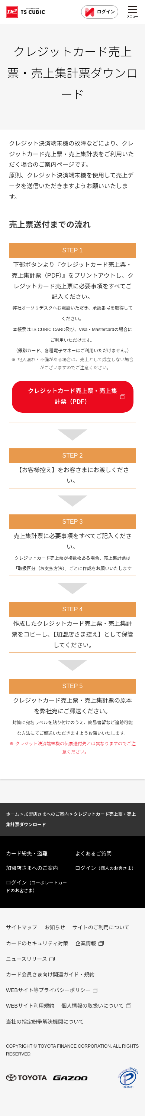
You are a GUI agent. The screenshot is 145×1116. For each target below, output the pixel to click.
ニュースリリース (26, 959)
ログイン (99, 12)
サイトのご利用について (101, 927)
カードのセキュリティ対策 (37, 943)
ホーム (12, 814)
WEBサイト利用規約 (30, 1006)
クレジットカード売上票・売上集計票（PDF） (72, 396)
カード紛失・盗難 (27, 854)
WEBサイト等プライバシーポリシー (48, 990)
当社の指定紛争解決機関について (45, 1022)
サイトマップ (21, 927)
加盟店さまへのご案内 (46, 814)
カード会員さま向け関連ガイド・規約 (50, 975)
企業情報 (85, 943)
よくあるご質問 (93, 854)
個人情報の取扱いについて (92, 1006)
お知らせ (54, 927)
